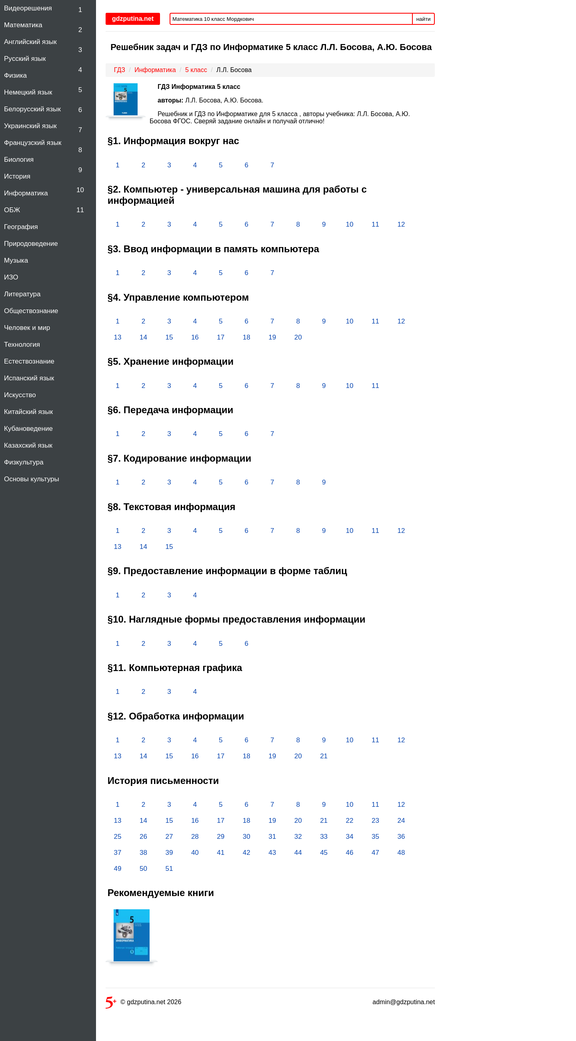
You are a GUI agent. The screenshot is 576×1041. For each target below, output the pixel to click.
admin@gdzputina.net (403, 1002)
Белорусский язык (32, 109)
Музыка (16, 260)
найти (423, 19)
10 (80, 190)
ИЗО (11, 277)
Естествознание (29, 361)
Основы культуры (31, 479)
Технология (22, 344)
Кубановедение (28, 428)
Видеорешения (28, 8)
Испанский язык (29, 378)
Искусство (20, 395)
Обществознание (31, 311)
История (17, 176)
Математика (23, 25)
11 (80, 210)
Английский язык (30, 42)
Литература (22, 294)
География (21, 227)
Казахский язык (28, 445)
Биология (19, 159)
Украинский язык (30, 126)
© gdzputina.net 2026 (143, 1004)
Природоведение (31, 243)
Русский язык (25, 58)
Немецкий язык (28, 92)
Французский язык (32, 143)
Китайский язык (28, 412)
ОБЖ (12, 210)
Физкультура (24, 462)
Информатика (26, 193)
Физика (15, 75)
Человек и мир (27, 328)
